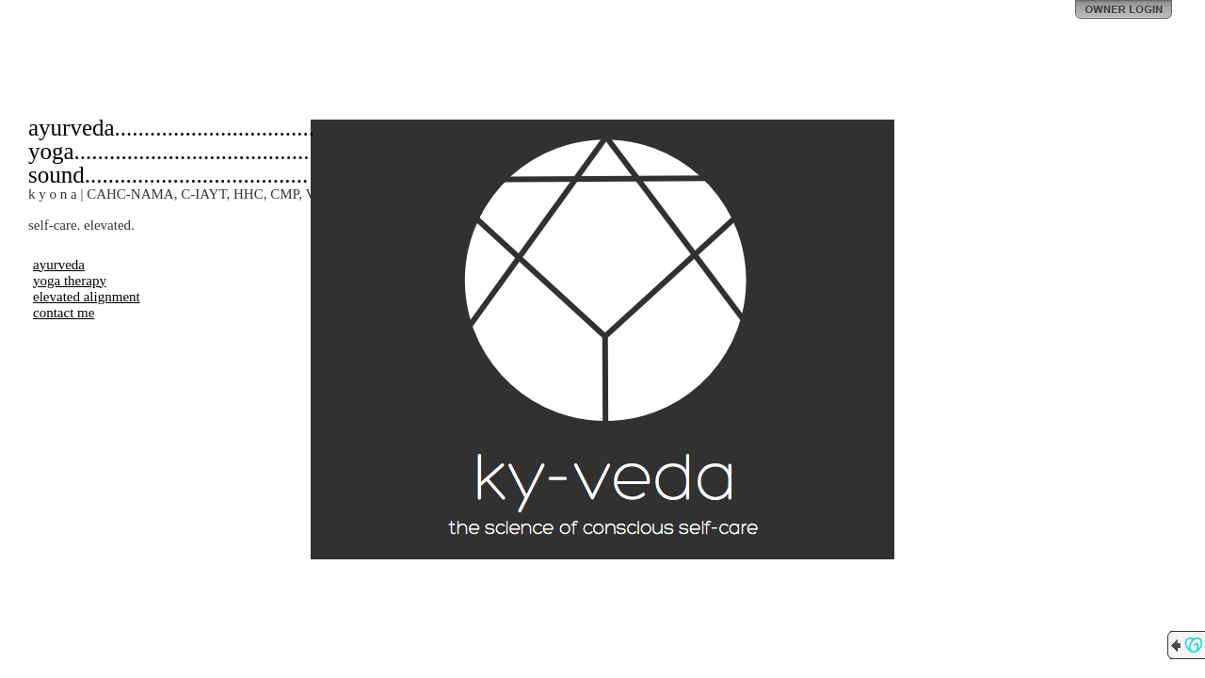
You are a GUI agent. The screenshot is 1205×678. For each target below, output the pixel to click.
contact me (63, 312)
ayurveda (59, 264)
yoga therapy (69, 280)
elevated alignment (86, 296)
